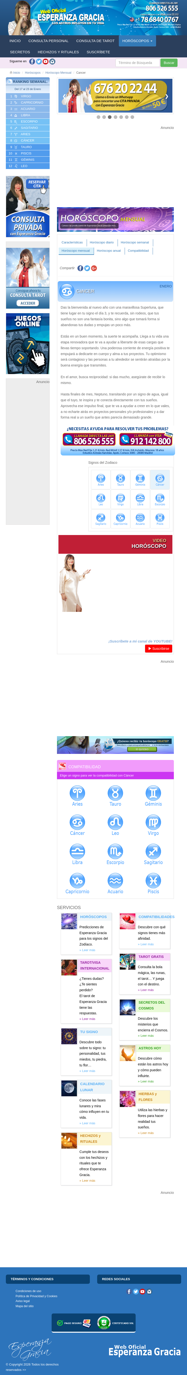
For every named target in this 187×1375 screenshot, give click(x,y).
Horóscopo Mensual (58, 72)
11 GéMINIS (21, 160)
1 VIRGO (20, 96)
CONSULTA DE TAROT (95, 41)
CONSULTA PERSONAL (48, 41)
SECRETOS (20, 52)
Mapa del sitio (25, 1306)
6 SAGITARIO (23, 128)
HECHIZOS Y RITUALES (58, 52)
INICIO (15, 41)
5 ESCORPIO (23, 122)
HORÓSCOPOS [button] (137, 41)
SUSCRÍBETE (98, 52)
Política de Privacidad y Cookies (36, 1296)
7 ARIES (19, 134)
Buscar (169, 63)
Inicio (14, 72)
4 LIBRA (19, 115)
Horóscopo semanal (135, 242)
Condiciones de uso (28, 1291)
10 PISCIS (19, 153)
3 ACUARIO (22, 109)
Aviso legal (23, 1301)
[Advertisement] (27, 458)
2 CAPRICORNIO (26, 103)
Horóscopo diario (102, 242)
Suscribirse (158, 649)
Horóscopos (32, 72)
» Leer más (87, 950)
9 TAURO (20, 147)
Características (72, 242)
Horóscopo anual (109, 250)
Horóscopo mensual (76, 250)
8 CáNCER (21, 141)
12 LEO (17, 166)
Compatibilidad (138, 250)
